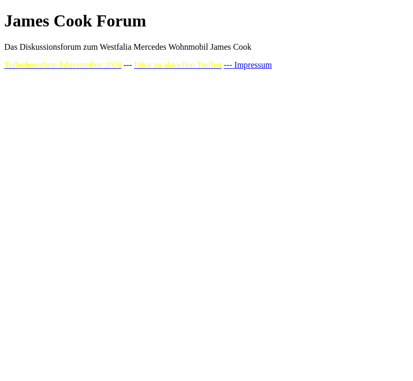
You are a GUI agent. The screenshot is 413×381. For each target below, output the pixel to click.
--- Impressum (248, 64)
